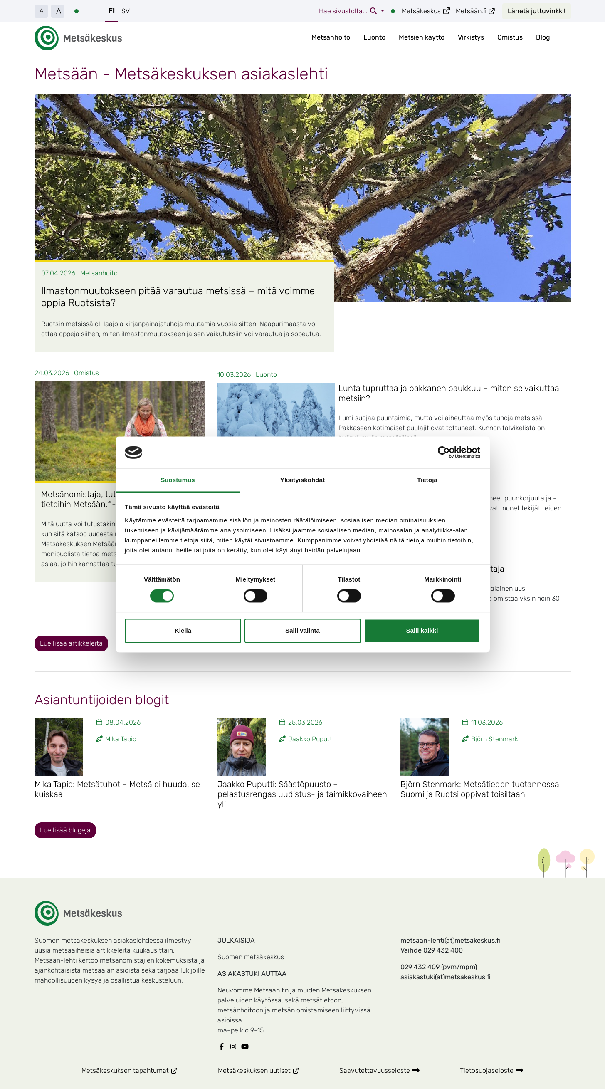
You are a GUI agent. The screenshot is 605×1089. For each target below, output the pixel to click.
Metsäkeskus (426, 11)
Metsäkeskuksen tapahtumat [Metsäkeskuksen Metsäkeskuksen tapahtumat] (139, 1069)
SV (125, 11)
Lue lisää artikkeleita (71, 643)
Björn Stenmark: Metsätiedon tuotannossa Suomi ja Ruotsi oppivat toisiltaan (479, 789)
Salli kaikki (422, 630)
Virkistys (471, 37)
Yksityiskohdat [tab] (302, 479)
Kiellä (183, 630)
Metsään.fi (476, 11)
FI (112, 11)
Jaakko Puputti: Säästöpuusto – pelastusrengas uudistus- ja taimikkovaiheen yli (302, 794)
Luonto (374, 37)
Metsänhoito (330, 37)
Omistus (510, 37)
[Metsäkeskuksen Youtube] (246, 1047)
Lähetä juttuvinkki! (536, 11)
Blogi (544, 37)
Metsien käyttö (421, 37)
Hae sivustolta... (349, 11)
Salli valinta (302, 630)
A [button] (41, 11)
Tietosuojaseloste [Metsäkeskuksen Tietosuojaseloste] (492, 1070)
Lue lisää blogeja (65, 830)
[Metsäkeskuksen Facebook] (223, 1047)
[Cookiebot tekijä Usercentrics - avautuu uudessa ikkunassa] (443, 452)
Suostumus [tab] (178, 479)
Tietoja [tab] (427, 479)
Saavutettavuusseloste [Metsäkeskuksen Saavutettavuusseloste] (379, 1070)
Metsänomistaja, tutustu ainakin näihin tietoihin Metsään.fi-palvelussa (114, 499)
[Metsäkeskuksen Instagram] (235, 1047)
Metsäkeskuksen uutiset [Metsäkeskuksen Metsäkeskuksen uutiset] (269, 1069)
